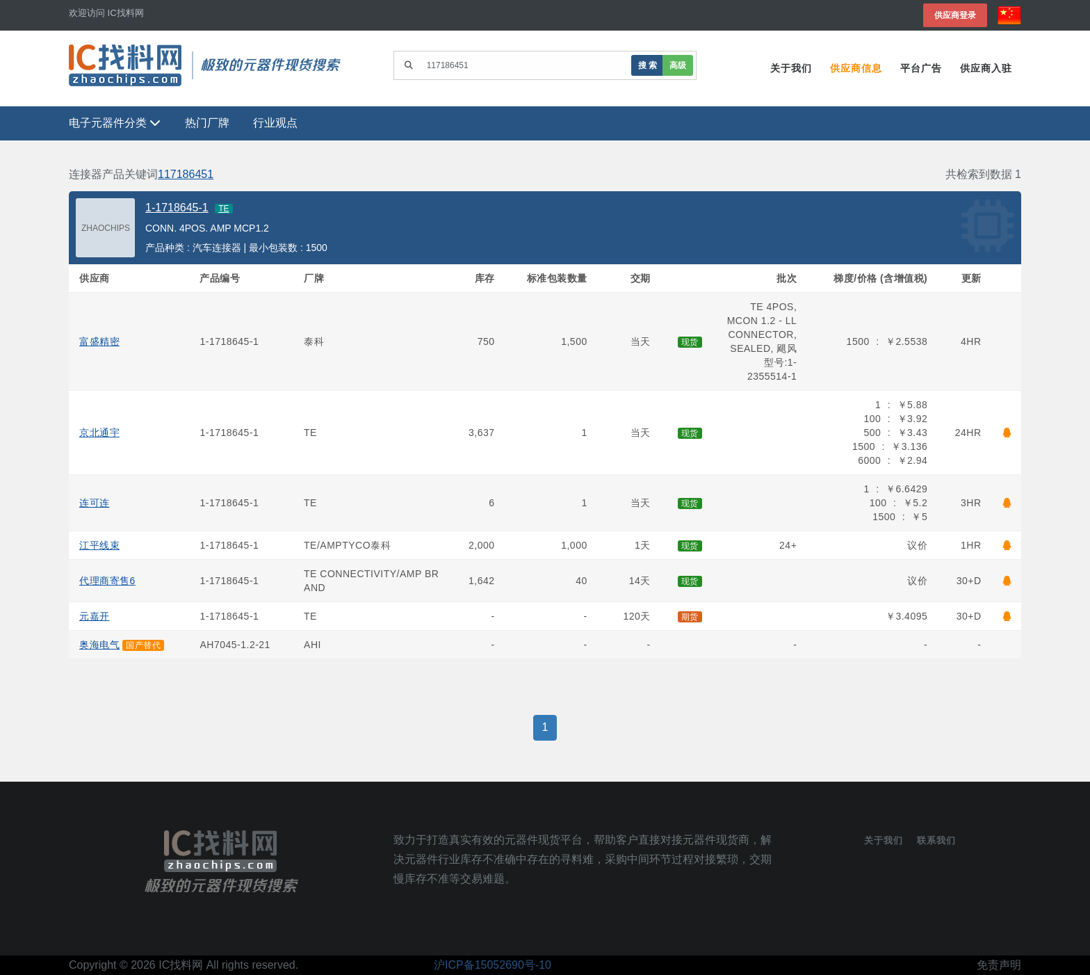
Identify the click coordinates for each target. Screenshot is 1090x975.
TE (223, 208)
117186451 (185, 174)
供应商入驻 (986, 68)
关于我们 (791, 68)
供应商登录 (955, 15)
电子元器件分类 (115, 123)
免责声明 (999, 965)
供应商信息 (856, 68)
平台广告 (921, 68)
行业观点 (275, 123)
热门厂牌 (207, 123)
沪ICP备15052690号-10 (492, 965)
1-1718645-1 (177, 207)
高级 (677, 65)
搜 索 (647, 65)
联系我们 (936, 840)
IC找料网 (180, 965)
